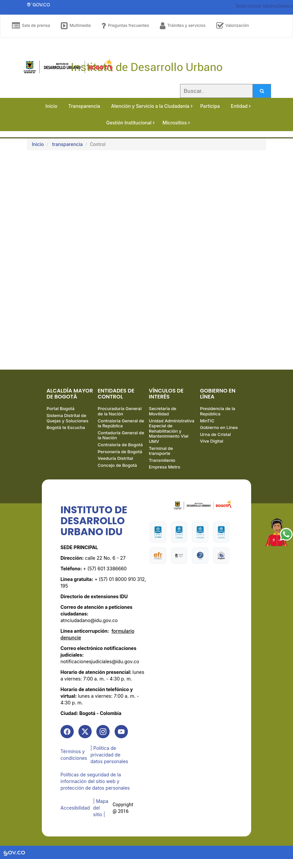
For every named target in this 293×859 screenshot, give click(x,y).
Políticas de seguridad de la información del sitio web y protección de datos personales (95, 781)
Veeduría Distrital (115, 458)
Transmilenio (162, 460)
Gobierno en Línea (219, 427)
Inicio (38, 144)
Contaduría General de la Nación (121, 435)
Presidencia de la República (217, 411)
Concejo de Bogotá (117, 465)
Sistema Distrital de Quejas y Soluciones (67, 418)
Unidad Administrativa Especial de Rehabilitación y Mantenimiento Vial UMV (171, 431)
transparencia (67, 144)
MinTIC (207, 420)
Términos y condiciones (73, 755)
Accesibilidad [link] (75, 808)
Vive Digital (211, 441)
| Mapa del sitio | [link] (100, 807)
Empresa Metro (164, 466)
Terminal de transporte (161, 451)
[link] (67, 731)
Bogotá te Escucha (66, 427)
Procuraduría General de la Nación (120, 411)
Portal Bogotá (60, 408)
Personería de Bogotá (120, 451)
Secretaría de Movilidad (162, 411)
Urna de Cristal (215, 434)
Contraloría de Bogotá (120, 444)
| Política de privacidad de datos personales (109, 754)
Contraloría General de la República (121, 423)
